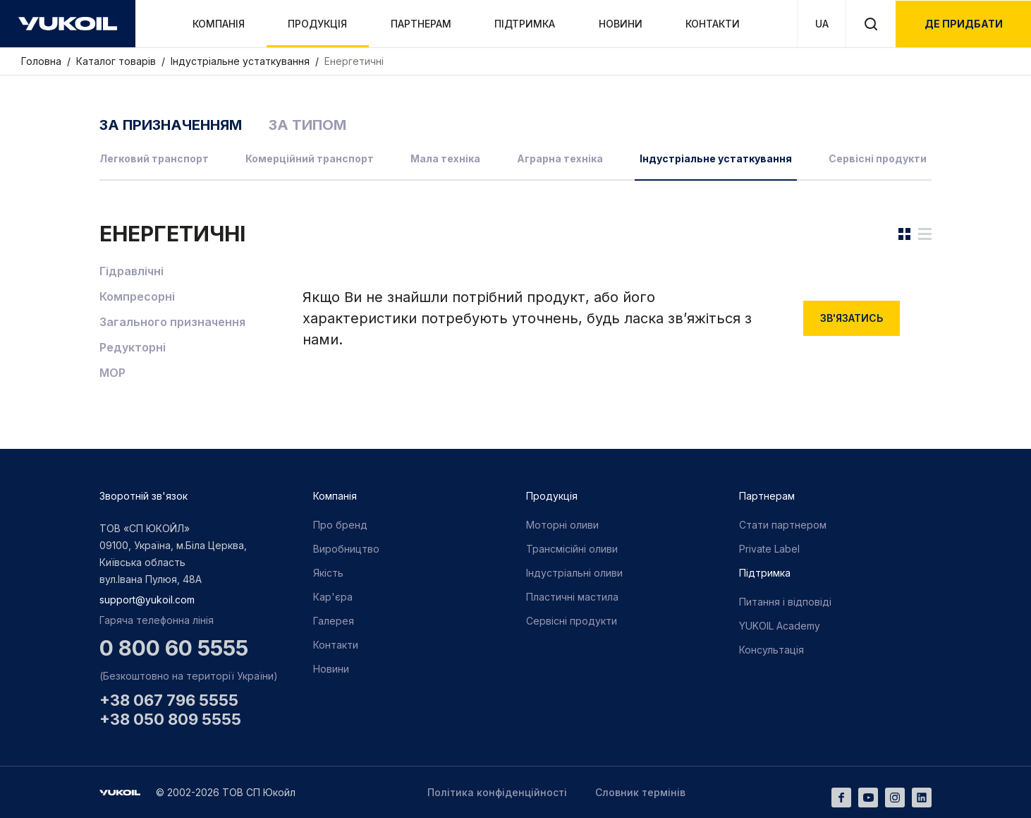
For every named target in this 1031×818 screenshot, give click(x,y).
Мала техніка (445, 158)
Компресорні (137, 296)
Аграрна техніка (560, 158)
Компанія (219, 24)
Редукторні (132, 347)
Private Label (769, 549)
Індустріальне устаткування (241, 61)
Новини (620, 24)
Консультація (771, 650)
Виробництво (346, 549)
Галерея (333, 621)
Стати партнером (782, 525)
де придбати (964, 24)
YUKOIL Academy (779, 626)
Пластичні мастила (572, 597)
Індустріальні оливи (574, 573)
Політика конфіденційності (497, 793)
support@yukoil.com (147, 600)
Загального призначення (172, 322)
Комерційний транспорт (309, 158)
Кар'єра (333, 597)
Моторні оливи (562, 525)
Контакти (712, 24)
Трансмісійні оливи (572, 549)
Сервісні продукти (878, 158)
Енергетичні (354, 61)
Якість (328, 573)
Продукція (317, 24)
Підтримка (524, 24)
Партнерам (421, 24)
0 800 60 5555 (173, 648)
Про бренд (340, 525)
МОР (112, 373)
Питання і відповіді (785, 602)
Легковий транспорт (154, 158)
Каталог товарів (117, 61)
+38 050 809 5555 (170, 719)
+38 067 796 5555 (168, 700)
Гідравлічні (131, 271)
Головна (42, 61)
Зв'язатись (851, 318)
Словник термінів (640, 793)
